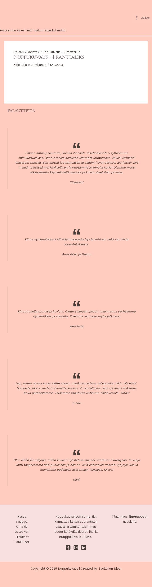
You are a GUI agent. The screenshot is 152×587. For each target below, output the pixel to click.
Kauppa (21, 522)
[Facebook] (68, 547)
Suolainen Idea (109, 568)
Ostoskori (22, 532)
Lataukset (21, 542)
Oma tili (21, 527)
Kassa (21, 516)
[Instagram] (76, 547)
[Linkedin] (83, 547)
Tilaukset (22, 537)
